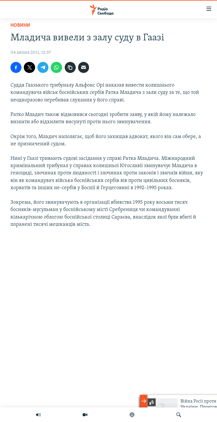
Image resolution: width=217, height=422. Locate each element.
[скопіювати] (70, 67)
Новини (20, 25)
